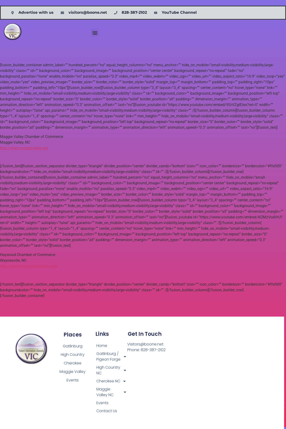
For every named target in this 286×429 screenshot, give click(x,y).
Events (102, 403)
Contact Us (106, 411)
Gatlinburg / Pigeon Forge (111, 356)
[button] (95, 33)
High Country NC (111, 370)
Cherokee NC (111, 381)
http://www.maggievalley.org (24, 148)
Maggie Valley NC (111, 392)
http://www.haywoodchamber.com (29, 266)
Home (101, 345)
